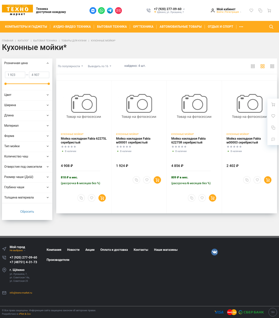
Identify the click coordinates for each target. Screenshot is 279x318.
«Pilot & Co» (25, 314)
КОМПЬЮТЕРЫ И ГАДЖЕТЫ (26, 26)
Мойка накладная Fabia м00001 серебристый (133, 140)
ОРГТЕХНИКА (143, 26)
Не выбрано (18, 250)
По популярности (69, 66)
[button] (169, 9)
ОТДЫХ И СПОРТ (220, 26)
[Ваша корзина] (269, 10)
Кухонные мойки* (72, 134)
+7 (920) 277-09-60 (23, 257)
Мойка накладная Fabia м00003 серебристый (243, 140)
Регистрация (232, 12)
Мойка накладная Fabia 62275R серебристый (188, 140)
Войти (220, 12)
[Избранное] (251, 10)
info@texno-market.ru (21, 292)
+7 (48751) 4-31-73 (23, 262)
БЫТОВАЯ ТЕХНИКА (112, 26)
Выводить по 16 (98, 66)
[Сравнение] (260, 10)
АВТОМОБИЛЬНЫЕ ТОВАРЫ (181, 26)
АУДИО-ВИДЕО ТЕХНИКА (72, 26)
